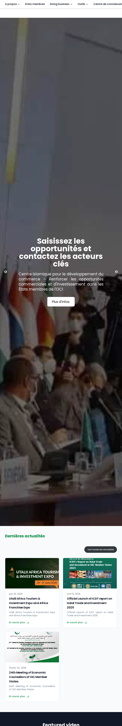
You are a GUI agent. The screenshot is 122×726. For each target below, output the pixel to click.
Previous (5, 271)
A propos (12, 4)
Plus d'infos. (61, 301)
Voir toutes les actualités (101, 549)
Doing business (61, 4)
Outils (83, 4)
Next (116, 271)
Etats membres (35, 4)
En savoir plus (19, 622)
